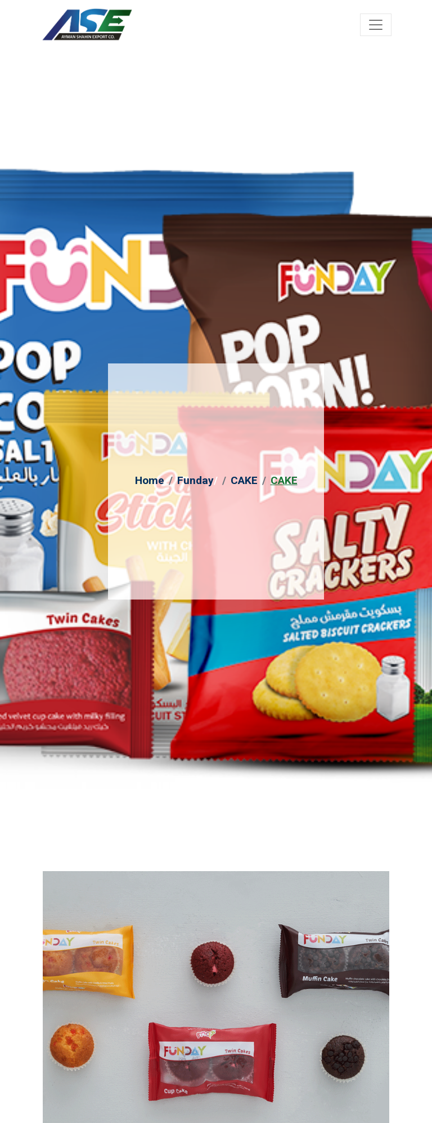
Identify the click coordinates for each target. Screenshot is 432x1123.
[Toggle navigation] (376, 25)
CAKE (244, 480)
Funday (195, 480)
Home (149, 480)
